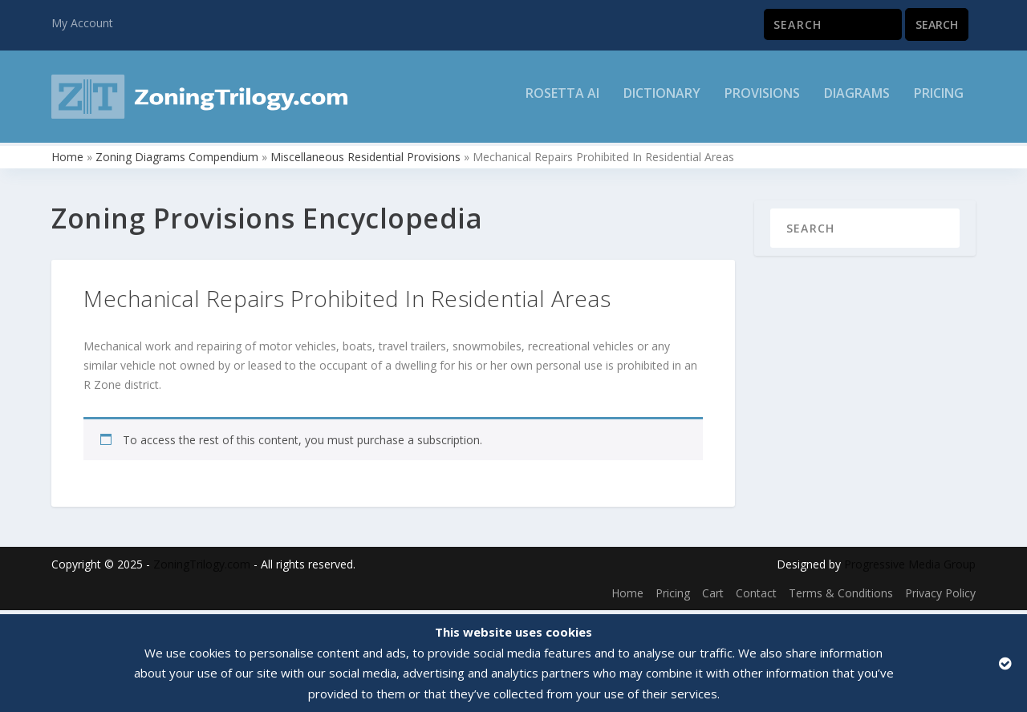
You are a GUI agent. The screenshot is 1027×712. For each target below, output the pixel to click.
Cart (713, 597)
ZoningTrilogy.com (201, 568)
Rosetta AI (562, 101)
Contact (756, 597)
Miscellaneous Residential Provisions (365, 160)
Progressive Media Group (910, 568)
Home (67, 160)
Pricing (939, 101)
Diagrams (857, 101)
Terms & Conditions (841, 597)
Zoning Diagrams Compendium (176, 160)
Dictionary (661, 101)
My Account (82, 22)
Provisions (762, 101)
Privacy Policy (940, 597)
